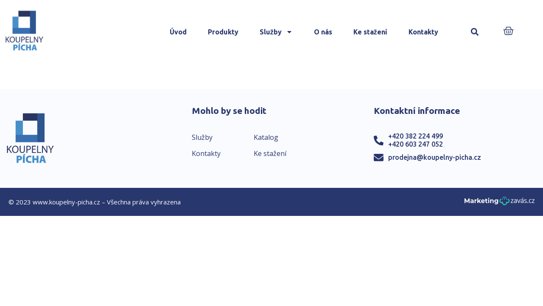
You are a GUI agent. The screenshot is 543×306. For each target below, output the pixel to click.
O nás (323, 32)
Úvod (178, 32)
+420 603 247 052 (415, 144)
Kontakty (423, 32)
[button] (475, 32)
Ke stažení (370, 32)
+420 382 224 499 (415, 136)
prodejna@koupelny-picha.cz (434, 157)
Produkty (223, 32)
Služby (276, 32)
